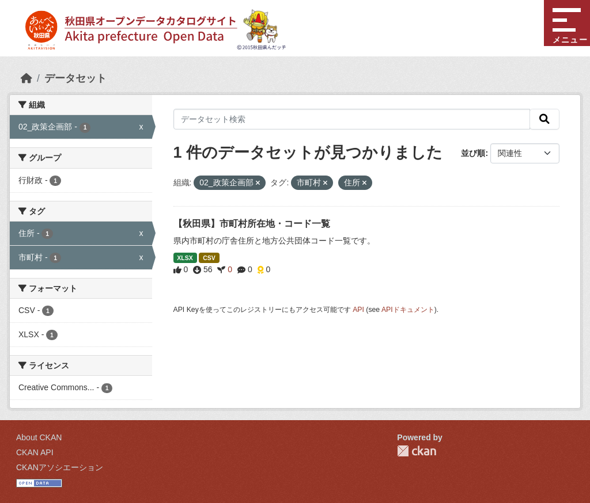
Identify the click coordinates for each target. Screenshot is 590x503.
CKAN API (35, 452)
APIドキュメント (407, 310)
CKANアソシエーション (59, 467)
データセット (75, 78)
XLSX (184, 257)
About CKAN (39, 437)
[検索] (544, 119)
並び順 (473, 153)
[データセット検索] (352, 119)
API (358, 310)
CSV (209, 257)
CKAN (416, 451)
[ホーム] (26, 78)
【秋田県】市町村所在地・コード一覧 (251, 223)
